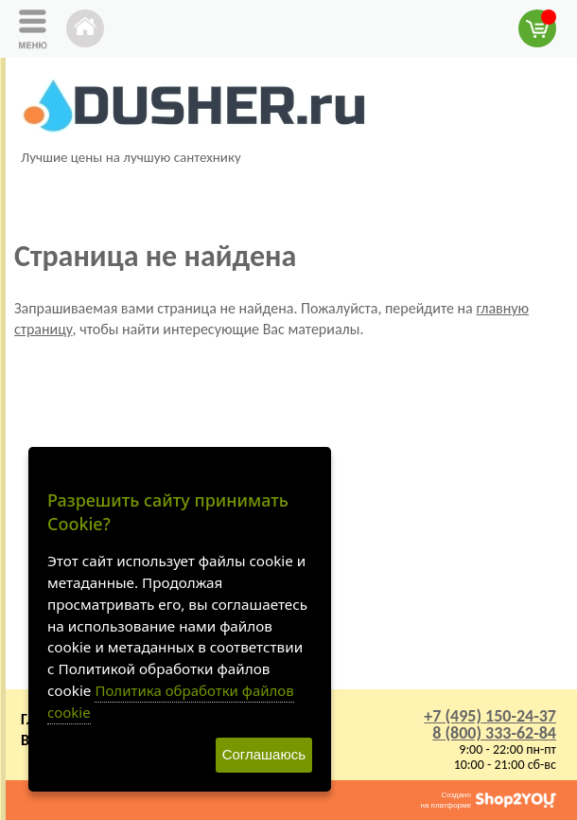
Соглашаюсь (264, 754)
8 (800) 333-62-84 (494, 732)
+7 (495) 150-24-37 (490, 715)
